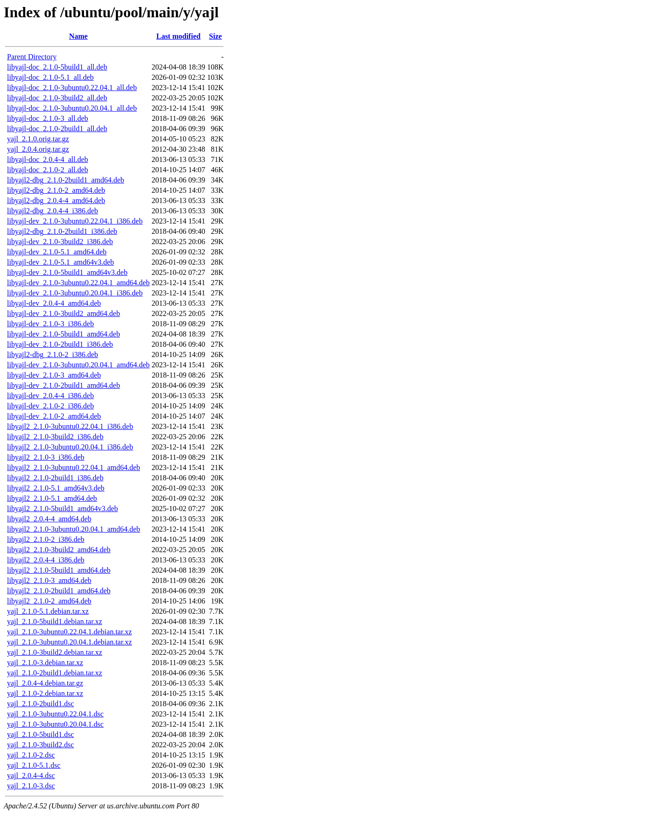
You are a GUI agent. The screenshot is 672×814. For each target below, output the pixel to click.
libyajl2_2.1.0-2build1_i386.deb (55, 478)
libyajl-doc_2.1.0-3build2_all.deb (57, 98)
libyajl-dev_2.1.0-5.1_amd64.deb (56, 252)
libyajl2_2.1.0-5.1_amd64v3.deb (56, 488)
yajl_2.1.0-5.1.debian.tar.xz (48, 611)
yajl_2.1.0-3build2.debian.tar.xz (54, 652)
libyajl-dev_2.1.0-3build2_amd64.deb (63, 313)
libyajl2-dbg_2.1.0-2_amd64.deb (56, 190)
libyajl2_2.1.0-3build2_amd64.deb (59, 550)
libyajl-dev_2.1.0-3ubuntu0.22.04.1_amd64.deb (78, 283)
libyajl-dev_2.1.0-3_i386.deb (50, 324)
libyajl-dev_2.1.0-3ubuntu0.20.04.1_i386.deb (75, 293)
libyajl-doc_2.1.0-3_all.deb (47, 118)
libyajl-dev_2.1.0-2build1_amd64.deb (63, 385)
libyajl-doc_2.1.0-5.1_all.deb (50, 77)
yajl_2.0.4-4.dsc (31, 775)
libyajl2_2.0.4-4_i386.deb (45, 560)
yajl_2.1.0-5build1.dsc (40, 734)
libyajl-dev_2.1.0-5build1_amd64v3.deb (67, 272)
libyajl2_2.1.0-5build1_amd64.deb (59, 570)
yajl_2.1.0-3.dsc (31, 786)
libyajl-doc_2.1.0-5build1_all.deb (57, 67)
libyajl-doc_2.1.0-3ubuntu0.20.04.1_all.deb (72, 108)
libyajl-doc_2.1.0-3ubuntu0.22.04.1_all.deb (72, 87)
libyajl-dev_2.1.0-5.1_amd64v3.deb (60, 262)
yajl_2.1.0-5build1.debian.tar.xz (54, 621)
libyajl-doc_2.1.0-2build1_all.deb (57, 129)
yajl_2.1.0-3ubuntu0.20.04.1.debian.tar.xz (69, 642)
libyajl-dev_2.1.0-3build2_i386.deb (60, 242)
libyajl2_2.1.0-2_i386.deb (45, 539)
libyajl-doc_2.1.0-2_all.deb (47, 170)
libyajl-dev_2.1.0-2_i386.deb (50, 406)
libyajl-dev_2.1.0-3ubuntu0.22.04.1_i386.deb (75, 221)
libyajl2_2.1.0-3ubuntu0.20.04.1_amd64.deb (73, 529)
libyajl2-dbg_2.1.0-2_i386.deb (52, 354)
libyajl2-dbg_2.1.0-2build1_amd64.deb (65, 180)
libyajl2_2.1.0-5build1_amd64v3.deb (62, 508)
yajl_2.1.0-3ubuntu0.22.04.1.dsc (55, 714)
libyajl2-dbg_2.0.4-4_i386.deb (52, 211)
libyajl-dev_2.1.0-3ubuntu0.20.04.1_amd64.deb (78, 365)
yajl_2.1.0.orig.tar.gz (38, 139)
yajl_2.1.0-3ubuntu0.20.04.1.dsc (55, 724)
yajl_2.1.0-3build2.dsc (40, 745)
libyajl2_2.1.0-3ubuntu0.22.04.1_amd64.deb (73, 467)
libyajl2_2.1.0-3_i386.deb (45, 457)
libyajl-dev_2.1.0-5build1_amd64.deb (63, 334)
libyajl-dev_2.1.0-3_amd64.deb (54, 375)
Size (215, 36)
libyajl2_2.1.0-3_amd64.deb (49, 580)
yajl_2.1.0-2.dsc (31, 755)
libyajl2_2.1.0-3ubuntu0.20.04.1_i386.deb (70, 447)
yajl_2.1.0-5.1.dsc (34, 765)
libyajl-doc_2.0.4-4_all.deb (47, 159)
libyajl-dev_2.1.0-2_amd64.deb (54, 416)
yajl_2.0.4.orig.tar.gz (38, 149)
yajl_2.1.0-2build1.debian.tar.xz (54, 673)
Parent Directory (31, 57)
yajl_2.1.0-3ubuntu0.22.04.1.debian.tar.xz (69, 632)
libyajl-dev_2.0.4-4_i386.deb (50, 396)
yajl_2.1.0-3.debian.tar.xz (45, 663)
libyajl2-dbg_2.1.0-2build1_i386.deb (62, 231)
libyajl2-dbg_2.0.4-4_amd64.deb (56, 200)
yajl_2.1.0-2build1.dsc (40, 704)
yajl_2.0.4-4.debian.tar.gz (45, 683)
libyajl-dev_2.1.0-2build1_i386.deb (60, 344)
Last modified (178, 36)
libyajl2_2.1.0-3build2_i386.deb (55, 437)
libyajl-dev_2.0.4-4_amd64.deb (54, 303)
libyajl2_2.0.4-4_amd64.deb (49, 519)
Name (78, 36)
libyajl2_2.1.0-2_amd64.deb (49, 601)
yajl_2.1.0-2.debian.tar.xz (45, 693)
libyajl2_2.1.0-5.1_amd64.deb (52, 498)
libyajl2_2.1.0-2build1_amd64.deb (59, 591)
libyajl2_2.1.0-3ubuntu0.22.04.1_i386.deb (70, 426)
